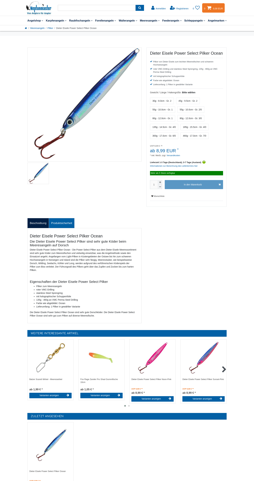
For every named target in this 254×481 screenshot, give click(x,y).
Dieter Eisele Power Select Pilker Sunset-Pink (203, 379)
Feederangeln (172, 20)
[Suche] (140, 8)
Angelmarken (217, 20)
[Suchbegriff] (97, 8)
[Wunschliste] (196, 8)
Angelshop (35, 20)
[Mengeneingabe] (154, 184)
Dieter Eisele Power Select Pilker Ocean (47, 471)
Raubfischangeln (80, 20)
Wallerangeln (128, 20)
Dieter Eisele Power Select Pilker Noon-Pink (151, 379)
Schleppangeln (194, 20)
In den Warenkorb (202, 184)
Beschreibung (38, 223)
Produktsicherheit (61, 223)
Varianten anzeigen (54, 395)
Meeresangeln (150, 20)
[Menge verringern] (160, 187)
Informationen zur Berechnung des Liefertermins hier (174, 166)
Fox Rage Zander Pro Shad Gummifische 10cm (99, 381)
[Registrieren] (179, 8)
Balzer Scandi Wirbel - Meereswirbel (45, 379)
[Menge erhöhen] (160, 182)
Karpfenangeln (56, 20)
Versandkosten (173, 155)
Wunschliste (157, 196)
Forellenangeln (105, 20)
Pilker (50, 28)
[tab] (38, 223)
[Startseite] (26, 28)
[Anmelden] (159, 8)
